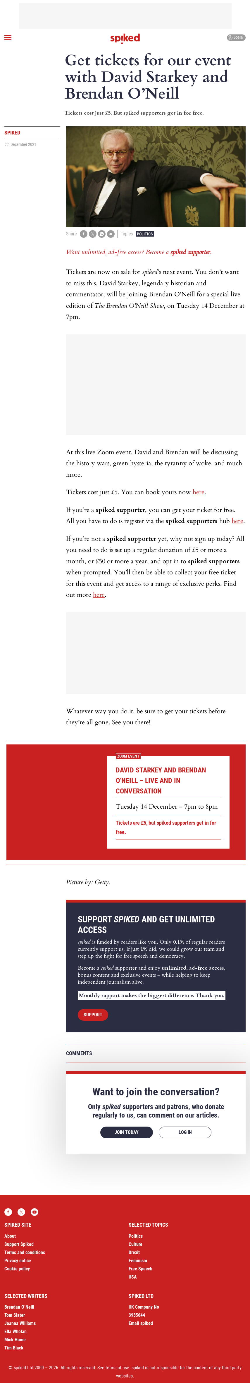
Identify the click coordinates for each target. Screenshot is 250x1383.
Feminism (138, 1260)
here (198, 492)
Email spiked (141, 1323)
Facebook (8, 1212)
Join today (127, 1132)
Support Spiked (19, 1244)
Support (93, 1014)
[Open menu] (8, 37)
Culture (135, 1244)
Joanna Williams (20, 1323)
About (10, 1236)
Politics (145, 234)
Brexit (134, 1252)
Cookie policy (17, 1269)
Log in (235, 37)
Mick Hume (15, 1339)
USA (133, 1277)
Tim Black (13, 1348)
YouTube (34, 1212)
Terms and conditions (24, 1252)
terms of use (117, 1367)
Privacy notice (17, 1260)
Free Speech (140, 1269)
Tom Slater (14, 1315)
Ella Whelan (15, 1331)
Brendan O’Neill (19, 1307)
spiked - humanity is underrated (125, 39)
